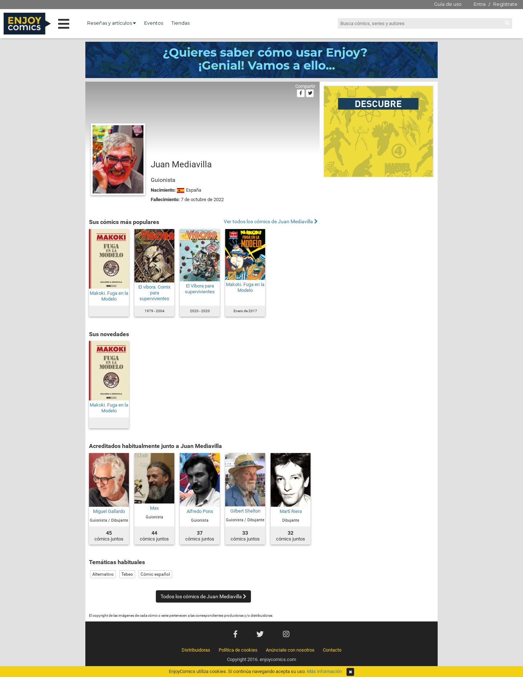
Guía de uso (448, 4)
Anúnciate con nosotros (290, 650)
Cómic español (155, 574)
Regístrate (505, 4)
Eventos (153, 23)
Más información (324, 671)
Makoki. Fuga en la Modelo (109, 296)
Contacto (332, 650)
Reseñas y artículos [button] (111, 23)
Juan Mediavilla (181, 164)
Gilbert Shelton (245, 511)
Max (154, 508)
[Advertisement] (378, 230)
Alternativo (103, 574)
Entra (480, 4)
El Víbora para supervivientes (200, 288)
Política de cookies (238, 650)
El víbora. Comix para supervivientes (154, 292)
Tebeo (127, 574)
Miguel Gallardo (109, 511)
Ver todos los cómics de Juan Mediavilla (271, 221)
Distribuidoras (196, 650)
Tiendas (180, 23)
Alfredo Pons (200, 511)
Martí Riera (291, 511)
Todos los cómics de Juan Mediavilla (203, 596)
